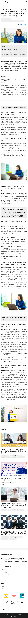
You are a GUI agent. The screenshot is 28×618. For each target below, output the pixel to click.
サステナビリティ (5, 579)
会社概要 (3, 569)
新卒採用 (3, 588)
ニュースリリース (5, 574)
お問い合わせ (9, 614)
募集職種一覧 (4, 586)
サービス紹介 (4, 572)
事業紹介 (3, 577)
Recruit (3, 583)
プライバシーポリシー (14, 614)
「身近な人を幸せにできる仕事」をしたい (12, 49)
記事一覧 (6, 548)
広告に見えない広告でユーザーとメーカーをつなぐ (14, 54)
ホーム (2, 548)
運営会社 (19, 614)
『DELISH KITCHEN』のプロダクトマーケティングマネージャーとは (14, 52)
